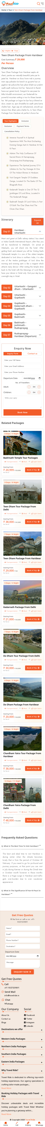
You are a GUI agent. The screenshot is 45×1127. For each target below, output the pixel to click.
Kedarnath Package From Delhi (19, 607)
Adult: (6, 386)
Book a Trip (33, 470)
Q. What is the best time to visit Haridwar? (20, 846)
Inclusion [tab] (25, 121)
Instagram (29, 1022)
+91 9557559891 (11, 987)
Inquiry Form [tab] (12, 353)
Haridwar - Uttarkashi (13, 231)
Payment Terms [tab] (23, 126)
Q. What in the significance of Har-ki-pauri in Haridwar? (21, 892)
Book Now (22, 412)
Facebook (29, 1015)
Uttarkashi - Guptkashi (14, 296)
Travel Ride (30, 1120)
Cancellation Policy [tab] (11, 131)
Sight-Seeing (36, 462)
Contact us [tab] (32, 353)
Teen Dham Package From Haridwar (22, 558)
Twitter (28, 1018)
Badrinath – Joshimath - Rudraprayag (14, 325)
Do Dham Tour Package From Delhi (21, 655)
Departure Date (10, 378)
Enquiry (28, 1124)
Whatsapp (8, 1003)
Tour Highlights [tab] (10, 121)
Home (3, 10)
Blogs (3, 1022)
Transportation (11, 462)
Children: (7, 392)
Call (17, 1124)
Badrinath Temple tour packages (20, 457)
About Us (5, 1015)
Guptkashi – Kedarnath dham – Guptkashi (17, 306)
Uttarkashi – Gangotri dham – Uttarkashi (19, 288)
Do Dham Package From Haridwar (21, 704)
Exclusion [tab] (8, 126)
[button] (4, 25)
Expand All (37, 221)
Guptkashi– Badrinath (13, 316)
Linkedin (28, 1026)
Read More (6, 1088)
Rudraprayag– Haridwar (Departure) (18, 335)
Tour (10, 10)
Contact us (5, 1018)
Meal (24, 462)
